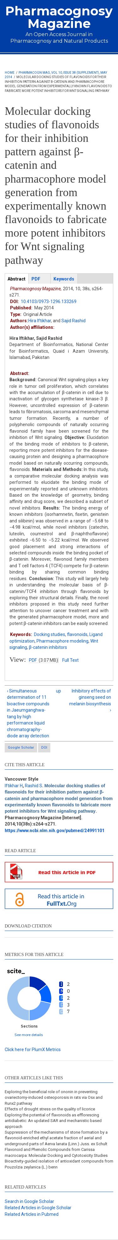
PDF (33, 660)
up (58, 690)
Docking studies (49, 634)
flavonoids (77, 634)
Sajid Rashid (73, 320)
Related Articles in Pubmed (32, 1214)
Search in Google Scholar (29, 1201)
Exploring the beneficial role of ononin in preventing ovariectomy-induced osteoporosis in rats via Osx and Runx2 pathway (54, 1097)
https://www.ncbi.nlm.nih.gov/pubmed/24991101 (54, 830)
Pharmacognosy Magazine (59, 17)
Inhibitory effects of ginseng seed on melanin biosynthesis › (90, 700)
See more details (28, 1034)
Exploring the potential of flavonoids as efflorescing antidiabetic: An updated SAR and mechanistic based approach (53, 1121)
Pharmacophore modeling (62, 641)
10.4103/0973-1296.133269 (48, 301)
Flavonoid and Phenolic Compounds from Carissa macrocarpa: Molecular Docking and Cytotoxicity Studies (56, 1152)
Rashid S (33, 785)
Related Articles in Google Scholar (38, 1207)
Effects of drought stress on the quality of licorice (50, 1109)
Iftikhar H (14, 785)
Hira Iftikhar (39, 320)
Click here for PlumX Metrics (33, 1049)
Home (9, 72)
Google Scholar (21, 748)
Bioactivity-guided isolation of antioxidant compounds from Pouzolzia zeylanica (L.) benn (59, 1164)
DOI (44, 748)
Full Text (70, 660)
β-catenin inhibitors (48, 647)
